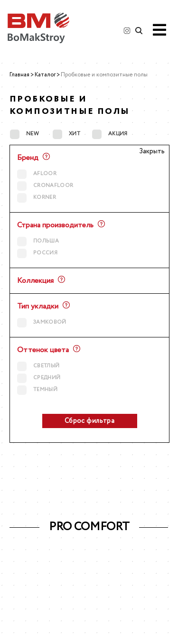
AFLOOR (36, 173)
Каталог (45, 75)
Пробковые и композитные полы (104, 75)
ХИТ (66, 134)
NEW (24, 134)
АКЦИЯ (110, 134)
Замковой (41, 322)
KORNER (36, 197)
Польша (38, 241)
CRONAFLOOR (45, 185)
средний (38, 378)
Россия (37, 253)
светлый (38, 366)
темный (37, 389)
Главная (19, 75)
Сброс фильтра (89, 421)
